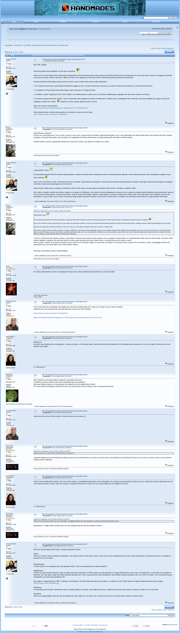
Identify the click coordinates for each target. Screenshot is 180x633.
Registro (48, 29)
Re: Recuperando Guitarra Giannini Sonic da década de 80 (64, 128)
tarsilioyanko (11, 301)
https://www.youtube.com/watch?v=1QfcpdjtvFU (51, 114)
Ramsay (9, 374)
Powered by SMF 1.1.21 (79, 625)
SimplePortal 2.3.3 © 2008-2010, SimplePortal (90, 631)
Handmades (9, 45)
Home (14, 21)
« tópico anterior (156, 48)
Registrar (156, 21)
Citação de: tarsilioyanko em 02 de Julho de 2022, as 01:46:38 (52, 451)
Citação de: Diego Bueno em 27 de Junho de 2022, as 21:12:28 (52, 211)
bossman (9, 446)
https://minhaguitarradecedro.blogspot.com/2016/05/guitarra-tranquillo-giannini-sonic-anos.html (68, 317)
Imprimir (169, 51)
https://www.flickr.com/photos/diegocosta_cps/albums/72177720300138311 (61, 108)
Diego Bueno (11, 59)
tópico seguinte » (168, 48)
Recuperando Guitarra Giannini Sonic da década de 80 (50, 45)
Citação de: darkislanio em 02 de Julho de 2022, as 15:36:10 (51, 519)
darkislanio (10, 336)
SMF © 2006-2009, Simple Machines (97, 625)
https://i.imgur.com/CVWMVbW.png (46, 583)
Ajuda (36, 21)
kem (7, 266)
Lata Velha (27, 45)
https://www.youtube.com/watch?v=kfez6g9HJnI (51, 313)
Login (125, 21)
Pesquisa (95, 21)
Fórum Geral (18, 45)
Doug (8, 127)
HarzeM (175, 624)
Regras (63, 21)
